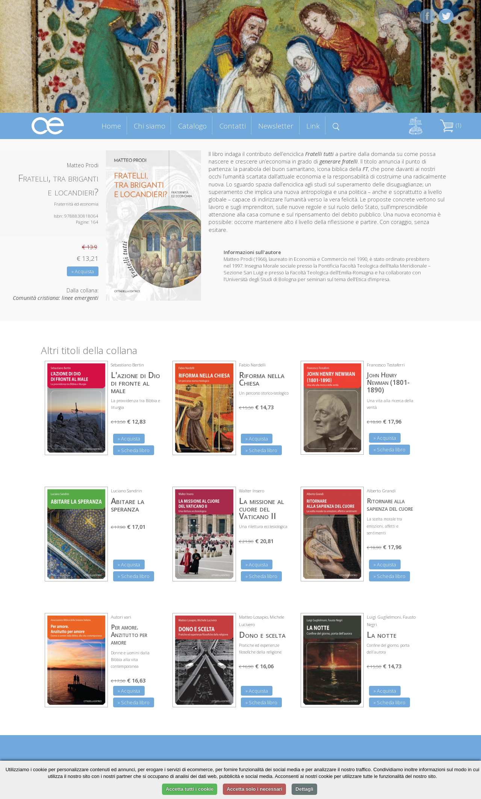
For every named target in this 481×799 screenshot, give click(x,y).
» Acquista (82, 271)
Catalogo (192, 125)
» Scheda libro (134, 450)
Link (313, 125)
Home (111, 125)
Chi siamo (149, 125)
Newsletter (275, 125)
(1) (450, 125)
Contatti (232, 125)
